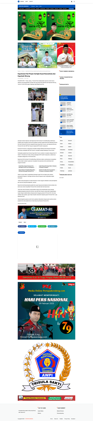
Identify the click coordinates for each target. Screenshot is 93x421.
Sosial (69, 167)
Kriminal (61, 152)
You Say (33, 8)
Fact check (21, 8)
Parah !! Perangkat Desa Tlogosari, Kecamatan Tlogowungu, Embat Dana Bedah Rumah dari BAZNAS (70, 120)
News (37, 6)
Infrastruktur (62, 149)
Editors (39, 413)
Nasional (37, 8)
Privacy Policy (67, 418)
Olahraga (52, 8)
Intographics (27, 8)
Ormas (61, 161)
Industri (69, 146)
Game (61, 143)
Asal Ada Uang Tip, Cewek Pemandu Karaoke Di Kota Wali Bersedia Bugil (70, 115)
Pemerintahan (71, 161)
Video (40, 6)
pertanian (70, 170)
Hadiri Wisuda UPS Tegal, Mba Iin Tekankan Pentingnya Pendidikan (47, 166)
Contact (31, 1)
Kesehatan (70, 149)
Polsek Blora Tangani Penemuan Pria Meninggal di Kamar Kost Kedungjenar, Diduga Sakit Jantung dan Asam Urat (26, 166)
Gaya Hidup (65, 8)
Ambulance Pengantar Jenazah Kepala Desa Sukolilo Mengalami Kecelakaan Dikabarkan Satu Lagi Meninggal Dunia (70, 103)
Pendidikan (62, 164)
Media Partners (60, 411)
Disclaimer (73, 418)
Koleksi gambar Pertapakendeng (64, 97)
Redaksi (61, 418)
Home (51, 418)
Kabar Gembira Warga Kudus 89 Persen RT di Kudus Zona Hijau (70, 132)
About (26, 1)
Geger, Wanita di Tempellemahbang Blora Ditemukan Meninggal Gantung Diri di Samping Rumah (27, 170)
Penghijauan (70, 164)
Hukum (61, 146)
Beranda (22, 1)
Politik (61, 167)
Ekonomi (47, 8)
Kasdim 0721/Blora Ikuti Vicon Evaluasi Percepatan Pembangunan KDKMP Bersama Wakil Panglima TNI (47, 170)
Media (61, 155)
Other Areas (71, 8)
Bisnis (61, 140)
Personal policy (60, 413)
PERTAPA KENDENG (24, 6)
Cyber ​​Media (40, 411)
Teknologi (56, 8)
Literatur (70, 152)
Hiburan (60, 8)
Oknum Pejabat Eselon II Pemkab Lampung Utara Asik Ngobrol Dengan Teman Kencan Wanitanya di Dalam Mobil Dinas (70, 126)
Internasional (42, 8)
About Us (56, 418)
